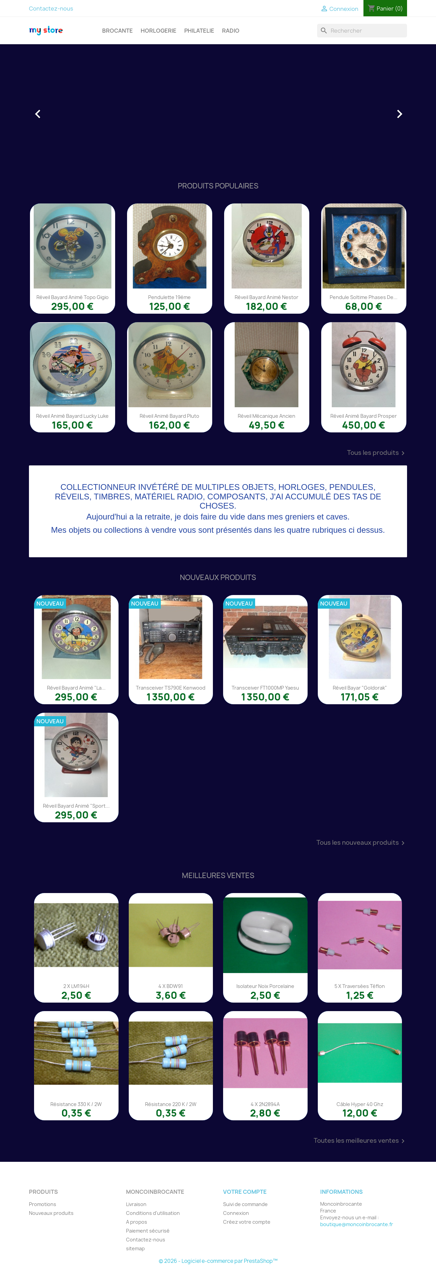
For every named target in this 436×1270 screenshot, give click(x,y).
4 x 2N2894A (265, 1104)
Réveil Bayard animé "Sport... (76, 806)
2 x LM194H (76, 986)
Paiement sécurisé (148, 1230)
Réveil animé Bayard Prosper (363, 416)
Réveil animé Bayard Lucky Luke (72, 416)
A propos (136, 1222)
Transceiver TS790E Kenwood (170, 688)
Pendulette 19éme (169, 297)
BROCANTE (117, 30)
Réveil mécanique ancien (266, 416)
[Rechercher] (362, 30)
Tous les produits (377, 453)
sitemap (135, 1248)
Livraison (136, 1204)
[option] (218, 110)
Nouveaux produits (51, 1213)
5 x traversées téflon (359, 986)
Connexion (236, 1213)
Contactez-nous (51, 8)
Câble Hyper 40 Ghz (360, 1104)
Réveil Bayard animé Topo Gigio (72, 297)
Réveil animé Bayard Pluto (169, 416)
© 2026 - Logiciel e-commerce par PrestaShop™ (218, 1261)
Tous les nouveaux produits (361, 843)
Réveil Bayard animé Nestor (266, 297)
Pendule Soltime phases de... (364, 297)
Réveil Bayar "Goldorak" (360, 688)
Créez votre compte (246, 1222)
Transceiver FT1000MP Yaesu (265, 688)
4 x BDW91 (170, 986)
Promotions (42, 1204)
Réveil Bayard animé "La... (76, 688)
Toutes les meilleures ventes (360, 1141)
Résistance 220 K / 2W (171, 1104)
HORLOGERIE (158, 30)
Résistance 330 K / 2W (76, 1104)
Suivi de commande (245, 1204)
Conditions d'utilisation (153, 1213)
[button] (57, 110)
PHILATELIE (199, 30)
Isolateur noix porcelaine (265, 986)
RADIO (230, 30)
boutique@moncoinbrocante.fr (356, 1224)
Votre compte (245, 1191)
